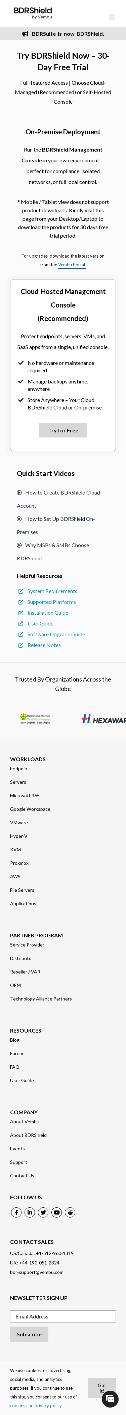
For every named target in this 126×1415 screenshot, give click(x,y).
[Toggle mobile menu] (112, 17)
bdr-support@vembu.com (37, 1272)
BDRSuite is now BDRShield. (63, 33)
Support (18, 1162)
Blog (14, 1040)
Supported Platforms (47, 601)
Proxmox (19, 863)
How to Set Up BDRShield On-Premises (56, 525)
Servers (18, 782)
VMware (19, 822)
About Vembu (24, 1121)
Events (17, 1148)
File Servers (22, 890)
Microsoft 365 (25, 795)
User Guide (35, 623)
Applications (23, 903)
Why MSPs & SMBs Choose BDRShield (53, 551)
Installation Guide (43, 612)
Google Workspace (30, 809)
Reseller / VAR (25, 972)
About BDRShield (28, 1135)
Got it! (102, 1388)
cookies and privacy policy (35, 1405)
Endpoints (21, 768)
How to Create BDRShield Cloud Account (58, 499)
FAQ (14, 1067)
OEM (15, 985)
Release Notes (39, 645)
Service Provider (27, 944)
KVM (15, 849)
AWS (15, 876)
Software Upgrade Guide (51, 634)
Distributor (21, 958)
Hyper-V (19, 836)
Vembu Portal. (72, 264)
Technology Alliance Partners (41, 999)
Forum (16, 1053)
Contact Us (22, 1175)
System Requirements (47, 591)
